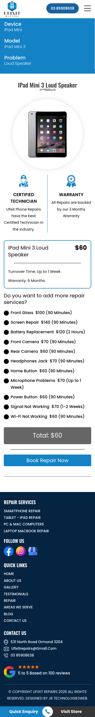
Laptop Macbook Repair (26, 531)
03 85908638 (62, 8)
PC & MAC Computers (24, 524)
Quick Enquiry (23, 711)
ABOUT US (12, 580)
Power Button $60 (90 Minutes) (39, 397)
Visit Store (71, 711)
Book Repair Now (47, 460)
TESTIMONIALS (16, 594)
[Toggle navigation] (88, 9)
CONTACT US (15, 620)
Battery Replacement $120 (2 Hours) (44, 332)
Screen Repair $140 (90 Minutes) (41, 322)
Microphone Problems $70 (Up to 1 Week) (42, 384)
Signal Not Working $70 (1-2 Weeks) (44, 406)
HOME (9, 573)
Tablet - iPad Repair (22, 517)
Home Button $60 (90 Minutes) (39, 371)
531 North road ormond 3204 (33, 641)
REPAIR (10, 600)
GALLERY (11, 587)
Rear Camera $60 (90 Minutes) (39, 351)
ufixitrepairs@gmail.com (30, 648)
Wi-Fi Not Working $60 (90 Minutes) (44, 416)
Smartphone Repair (22, 511)
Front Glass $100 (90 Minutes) (38, 313)
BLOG (8, 614)
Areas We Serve (18, 607)
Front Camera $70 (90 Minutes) (40, 342)
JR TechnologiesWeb (68, 698)
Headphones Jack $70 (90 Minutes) (44, 361)
